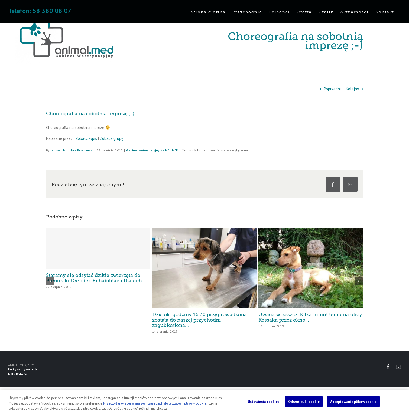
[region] (204, 402)
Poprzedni (332, 88)
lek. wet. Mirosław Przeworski (71, 150)
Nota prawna (17, 374)
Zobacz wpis (86, 138)
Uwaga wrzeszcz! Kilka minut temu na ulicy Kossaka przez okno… (310, 317)
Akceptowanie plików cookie (353, 401)
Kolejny (352, 88)
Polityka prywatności (23, 369)
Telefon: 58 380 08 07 (40, 10)
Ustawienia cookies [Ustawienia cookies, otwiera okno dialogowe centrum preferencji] (263, 401)
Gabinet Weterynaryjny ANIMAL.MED (152, 150)
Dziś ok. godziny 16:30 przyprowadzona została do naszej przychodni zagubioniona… (199, 320)
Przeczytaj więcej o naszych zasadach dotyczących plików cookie (154, 403)
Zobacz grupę (112, 138)
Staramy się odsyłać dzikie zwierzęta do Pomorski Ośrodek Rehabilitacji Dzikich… (96, 278)
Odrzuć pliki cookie (304, 401)
